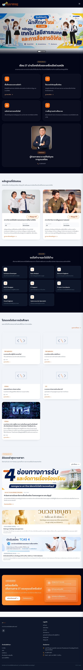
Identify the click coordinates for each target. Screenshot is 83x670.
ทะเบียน (3, 648)
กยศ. (3, 650)
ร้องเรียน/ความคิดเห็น (7, 655)
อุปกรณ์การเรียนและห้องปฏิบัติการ (51, 635)
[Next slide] (74, 31)
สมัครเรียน (45, 628)
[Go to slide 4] (44, 51)
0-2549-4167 (48, 652)
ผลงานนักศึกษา (5, 658)
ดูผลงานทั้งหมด (76, 328)
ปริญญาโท (45, 640)
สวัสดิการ (4, 653)
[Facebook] (3, 630)
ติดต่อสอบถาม (27, 598)
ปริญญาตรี (45, 637)
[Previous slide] (8, 31)
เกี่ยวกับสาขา (46, 632)
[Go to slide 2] (41, 51)
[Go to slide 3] (43, 51)
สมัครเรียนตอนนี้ (12, 598)
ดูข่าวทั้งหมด (75, 464)
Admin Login (78, 665)
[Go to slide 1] (39, 51)
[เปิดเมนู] (79, 3)
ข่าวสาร (45, 630)
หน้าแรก (45, 625)
